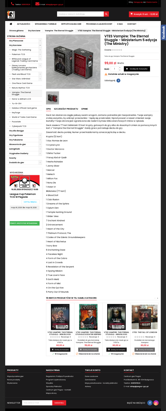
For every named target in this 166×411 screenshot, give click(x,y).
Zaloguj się (138, 2)
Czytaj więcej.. (30, 202)
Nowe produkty (13, 379)
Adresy (88, 386)
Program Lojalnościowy (99, 24)
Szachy (12, 158)
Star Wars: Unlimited (21, 78)
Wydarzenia (16, 172)
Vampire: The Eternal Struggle (21, 93)
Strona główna (16, 36)
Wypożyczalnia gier (71, 24)
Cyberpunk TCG (19, 126)
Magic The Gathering (21, 50)
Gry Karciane (15, 45)
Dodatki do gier (16, 162)
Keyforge (16, 112)
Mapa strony (51, 393)
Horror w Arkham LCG (21, 99)
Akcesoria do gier (17, 144)
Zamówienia (90, 379)
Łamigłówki (14, 149)
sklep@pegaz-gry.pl (54, 4)
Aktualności (23, 24)
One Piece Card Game (22, 83)
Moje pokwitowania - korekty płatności (101, 383)
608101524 (26, 4)
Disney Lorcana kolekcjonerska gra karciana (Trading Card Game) (24, 67)
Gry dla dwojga (16, 130)
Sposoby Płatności (54, 386)
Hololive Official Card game (24, 108)
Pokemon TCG (18, 54)
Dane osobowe (91, 376)
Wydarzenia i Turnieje (45, 24)
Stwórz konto (151, 2)
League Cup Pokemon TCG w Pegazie (23, 196)
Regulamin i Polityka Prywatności (59, 376)
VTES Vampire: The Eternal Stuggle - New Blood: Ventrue (60, 334)
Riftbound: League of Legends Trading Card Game (25, 60)
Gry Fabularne (16, 140)
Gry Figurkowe (16, 135)
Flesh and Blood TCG (21, 74)
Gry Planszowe (16, 40)
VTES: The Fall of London (144, 332)
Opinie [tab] (84, 108)
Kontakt (131, 24)
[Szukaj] (83, 14)
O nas (120, 24)
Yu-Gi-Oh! (16, 103)
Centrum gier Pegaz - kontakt (58, 390)
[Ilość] (114, 68)
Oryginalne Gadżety (18, 153)
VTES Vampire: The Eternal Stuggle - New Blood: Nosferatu (116, 334)
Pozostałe (16, 121)
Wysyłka (49, 383)
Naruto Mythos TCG (21, 88)
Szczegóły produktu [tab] (66, 108)
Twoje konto (92, 370)
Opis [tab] (48, 108)
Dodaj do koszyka (136, 68)
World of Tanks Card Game (24, 117)
